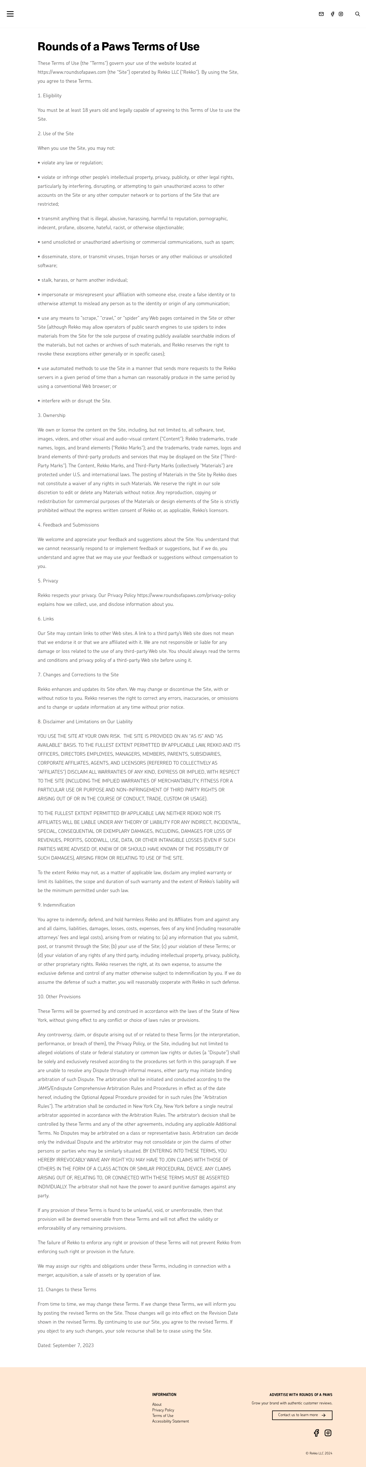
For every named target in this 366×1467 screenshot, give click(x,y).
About (156, 1405)
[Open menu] (14, 13)
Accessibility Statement (170, 1421)
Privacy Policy (163, 1410)
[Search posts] (357, 14)
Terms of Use (163, 1416)
